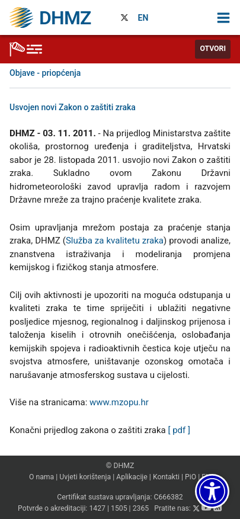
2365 (141, 509)
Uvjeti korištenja (85, 477)
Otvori (213, 48)
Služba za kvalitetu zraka (115, 240)
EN (143, 18)
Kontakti (166, 477)
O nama (41, 477)
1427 (97, 509)
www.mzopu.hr (119, 402)
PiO (190, 477)
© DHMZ (120, 466)
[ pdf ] (178, 430)
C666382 (168, 497)
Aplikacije (132, 477)
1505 (119, 509)
